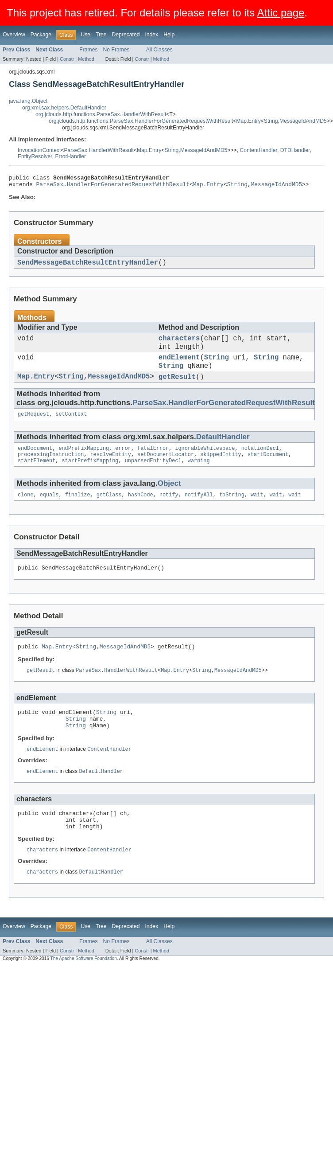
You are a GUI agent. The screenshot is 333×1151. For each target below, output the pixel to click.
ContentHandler (258, 150)
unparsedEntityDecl (153, 475)
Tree (101, 34)
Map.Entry (248, 121)
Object (169, 498)
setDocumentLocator (165, 468)
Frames (88, 50)
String (271, 121)
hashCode (140, 510)
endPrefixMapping (83, 461)
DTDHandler (295, 150)
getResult (177, 388)
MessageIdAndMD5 (303, 121)
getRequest (33, 426)
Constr (67, 59)
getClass (109, 510)
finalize (77, 510)
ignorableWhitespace (205, 461)
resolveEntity (110, 468)
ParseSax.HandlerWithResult (98, 150)
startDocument (268, 468)
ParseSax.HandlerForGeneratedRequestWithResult (113, 187)
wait (257, 510)
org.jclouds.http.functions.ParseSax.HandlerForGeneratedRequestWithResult (141, 121)
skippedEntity (220, 468)
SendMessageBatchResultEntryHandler (87, 266)
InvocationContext (39, 150)
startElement (36, 475)
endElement (179, 366)
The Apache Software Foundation (83, 987)
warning (199, 475)
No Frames (116, 50)
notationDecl (260, 461)
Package (41, 34)
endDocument (35, 461)
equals (49, 510)
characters (179, 343)
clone (26, 510)
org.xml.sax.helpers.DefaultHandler (64, 108)
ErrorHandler (70, 156)
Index (151, 34)
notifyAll (199, 510)
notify (168, 510)
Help (168, 34)
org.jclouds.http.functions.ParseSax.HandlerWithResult (100, 114)
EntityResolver (35, 156)
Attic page (281, 13)
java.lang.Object (28, 101)
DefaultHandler (223, 449)
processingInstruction (51, 468)
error (123, 461)
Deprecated (126, 34)
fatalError (153, 461)
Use (85, 34)
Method (86, 59)
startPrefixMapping (90, 475)
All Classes (159, 50)
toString (231, 510)
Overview (14, 34)
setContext (71, 426)
